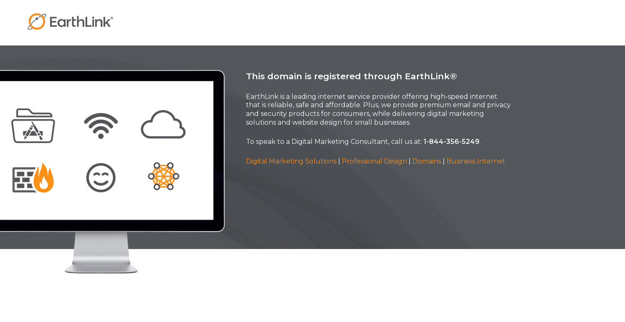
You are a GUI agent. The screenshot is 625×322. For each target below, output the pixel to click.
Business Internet (476, 161)
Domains (426, 161)
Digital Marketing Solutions (291, 161)
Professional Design (374, 161)
